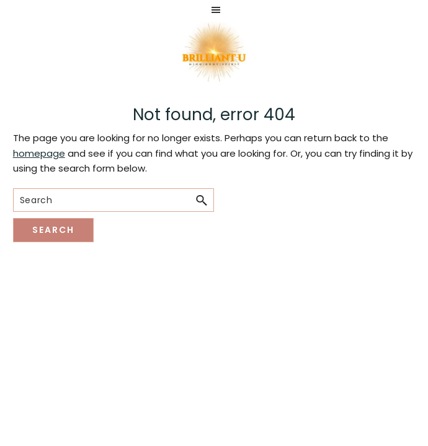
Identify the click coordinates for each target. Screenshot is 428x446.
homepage (39, 153)
